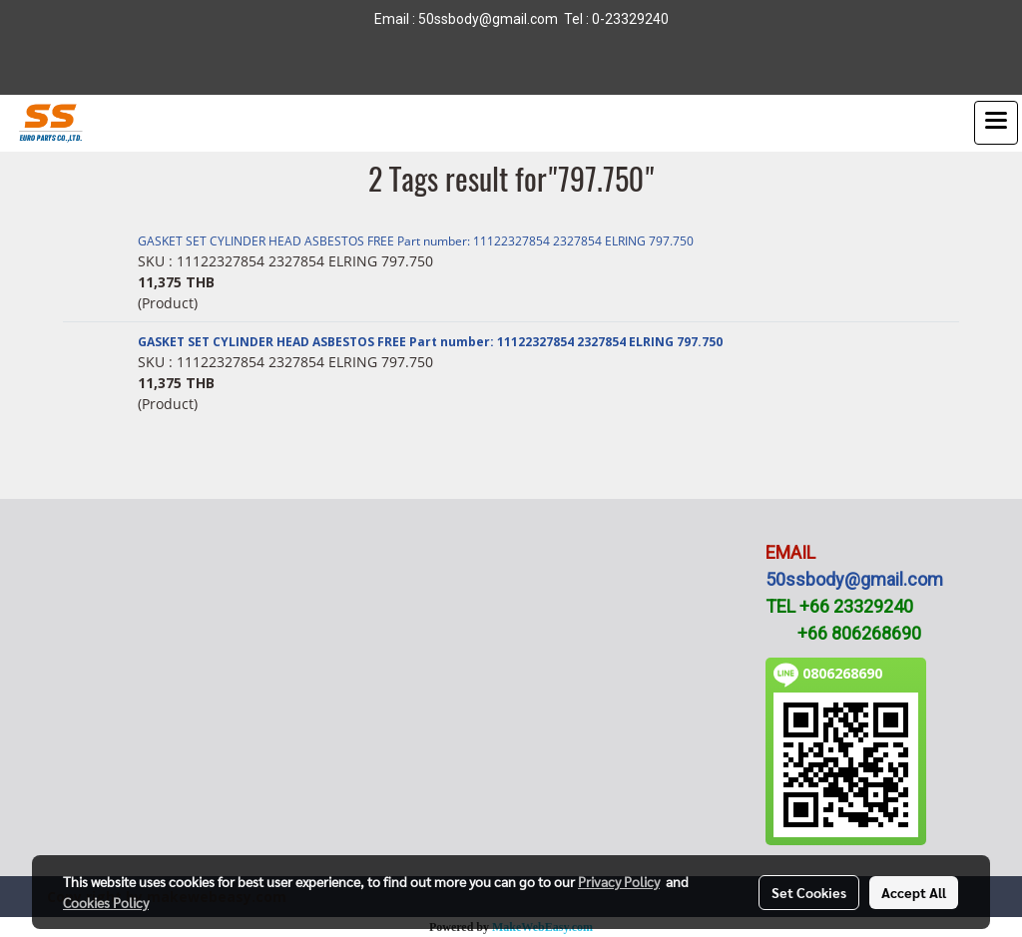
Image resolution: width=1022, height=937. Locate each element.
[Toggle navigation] (996, 123)
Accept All (913, 892)
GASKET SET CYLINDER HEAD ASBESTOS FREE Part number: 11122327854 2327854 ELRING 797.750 (416, 241)
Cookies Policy (106, 902)
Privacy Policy (619, 881)
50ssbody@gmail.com (854, 579)
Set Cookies (808, 892)
